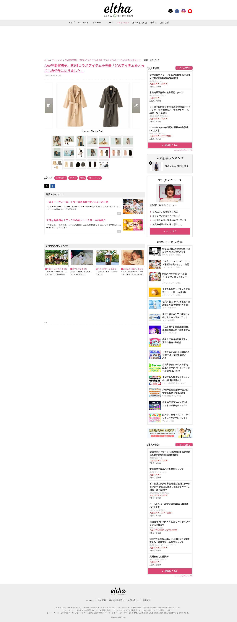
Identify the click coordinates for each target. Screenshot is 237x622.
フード (110, 22)
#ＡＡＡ (73, 178)
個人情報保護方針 (117, 600)
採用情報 (147, 600)
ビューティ (97, 22)
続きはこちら (171, 145)
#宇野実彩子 (61, 178)
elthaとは (90, 600)
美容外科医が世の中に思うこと (167, 224)
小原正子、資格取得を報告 (165, 212)
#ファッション (95, 178)
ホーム (47, 60)
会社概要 (102, 600)
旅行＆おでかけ (139, 22)
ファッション (122, 22)
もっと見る (171, 231)
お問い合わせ (134, 600)
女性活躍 (164, 22)
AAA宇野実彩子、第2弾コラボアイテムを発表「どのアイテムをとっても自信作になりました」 (104, 60)
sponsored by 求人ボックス (183, 150)
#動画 (82, 178)
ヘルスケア (83, 22)
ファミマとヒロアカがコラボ (166, 216)
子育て (154, 22)
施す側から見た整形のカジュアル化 (169, 220)
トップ (71, 22)
